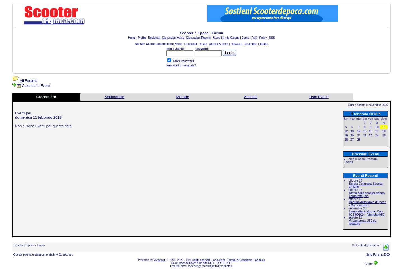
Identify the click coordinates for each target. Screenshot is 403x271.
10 (377, 127)
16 (370, 131)
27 (352, 139)
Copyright (219, 259)
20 (352, 135)
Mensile (182, 97)
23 (370, 135)
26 (346, 139)
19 (346, 135)
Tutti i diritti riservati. (198, 259)
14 (358, 131)
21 (358, 135)
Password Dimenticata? (181, 65)
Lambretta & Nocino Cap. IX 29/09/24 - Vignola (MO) (367, 213)
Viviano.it (159, 259)
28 (358, 139)
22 (364, 135)
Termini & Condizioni (240, 259)
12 (346, 131)
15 (364, 131)
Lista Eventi (319, 97)
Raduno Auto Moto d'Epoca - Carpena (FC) (367, 203)
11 (384, 127)
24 (377, 135)
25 (384, 135)
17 (377, 131)
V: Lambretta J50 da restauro (362, 222)
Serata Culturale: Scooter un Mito (366, 185)
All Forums (28, 80)
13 (352, 131)
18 (384, 131)
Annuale (250, 97)
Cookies (260, 259)
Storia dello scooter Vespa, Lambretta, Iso (367, 194)
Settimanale (114, 97)
